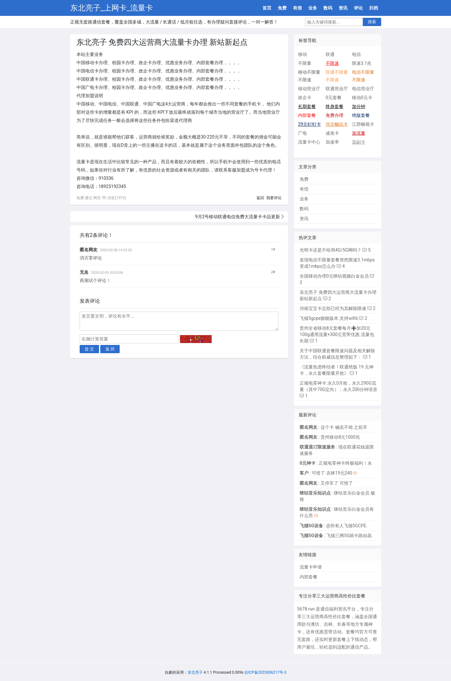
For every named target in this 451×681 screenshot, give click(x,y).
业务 (312, 7)
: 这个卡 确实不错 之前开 (333, 427)
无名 (84, 272)
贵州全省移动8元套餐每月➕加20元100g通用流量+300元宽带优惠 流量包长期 (337, 334)
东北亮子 (195, 672)
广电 (302, 133)
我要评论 (274, 198)
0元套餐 (334, 97)
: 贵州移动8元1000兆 (330, 437)
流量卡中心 (309, 142)
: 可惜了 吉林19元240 (326, 472)
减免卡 (332, 133)
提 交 (89, 349)
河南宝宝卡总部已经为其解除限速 (333, 308)
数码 (327, 7)
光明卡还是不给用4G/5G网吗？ (330, 250)
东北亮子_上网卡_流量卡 (111, 7)
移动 (302, 54)
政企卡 (304, 97)
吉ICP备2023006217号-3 (265, 672)
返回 (260, 198)
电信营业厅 (363, 88)
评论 (358, 7)
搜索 (372, 21)
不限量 (304, 63)
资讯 (343, 7)
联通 (330, 54)
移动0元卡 (362, 97)
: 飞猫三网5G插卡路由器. (336, 535)
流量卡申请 (311, 567)
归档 (373, 7)
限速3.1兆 (361, 63)
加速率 (332, 142)
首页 (266, 7)
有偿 (297, 7)
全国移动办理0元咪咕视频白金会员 (334, 276)
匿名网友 (88, 249)
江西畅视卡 (363, 124)
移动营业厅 (309, 88)
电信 (356, 54)
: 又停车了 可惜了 (326, 483)
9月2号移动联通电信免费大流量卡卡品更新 (237, 216)
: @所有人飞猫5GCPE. (333, 525)
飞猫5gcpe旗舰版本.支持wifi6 (329, 318)
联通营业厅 (337, 88)
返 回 (110, 349)
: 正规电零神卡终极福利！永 (336, 463)
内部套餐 (308, 576)
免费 (282, 7)
